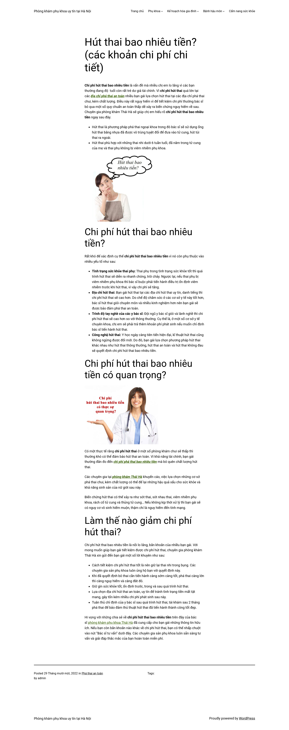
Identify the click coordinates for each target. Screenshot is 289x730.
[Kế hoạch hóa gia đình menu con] (198, 11)
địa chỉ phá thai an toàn (107, 96)
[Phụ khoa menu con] (162, 11)
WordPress (247, 718)
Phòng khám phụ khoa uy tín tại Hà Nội (62, 11)
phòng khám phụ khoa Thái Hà (110, 623)
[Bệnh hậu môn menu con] (224, 11)
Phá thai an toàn (92, 673)
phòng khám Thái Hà (127, 477)
